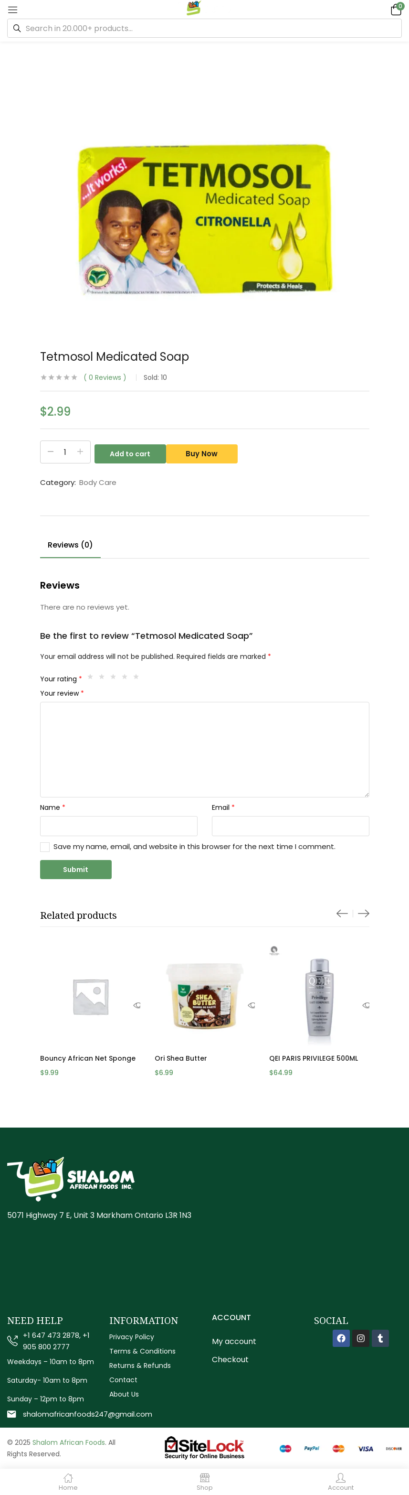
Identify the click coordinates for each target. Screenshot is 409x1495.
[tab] (70, 546)
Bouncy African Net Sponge (88, 1058)
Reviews (105, 377)
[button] (395, 9)
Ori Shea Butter (181, 1058)
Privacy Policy (131, 1337)
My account (234, 1341)
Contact (123, 1380)
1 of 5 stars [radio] (92, 679)
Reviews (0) (70, 544)
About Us (124, 1394)
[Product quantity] (65, 452)
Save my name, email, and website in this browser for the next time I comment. (194, 846)
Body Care (97, 482)
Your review (62, 693)
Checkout (230, 1359)
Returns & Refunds (140, 1365)
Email (223, 807)
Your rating (61, 679)
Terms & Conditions (142, 1351)
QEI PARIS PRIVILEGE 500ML (313, 1058)
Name (52, 807)
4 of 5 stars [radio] (127, 679)
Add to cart (130, 452)
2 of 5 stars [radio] (104, 679)
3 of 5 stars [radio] (115, 679)
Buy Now (205, 452)
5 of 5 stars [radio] (138, 679)
